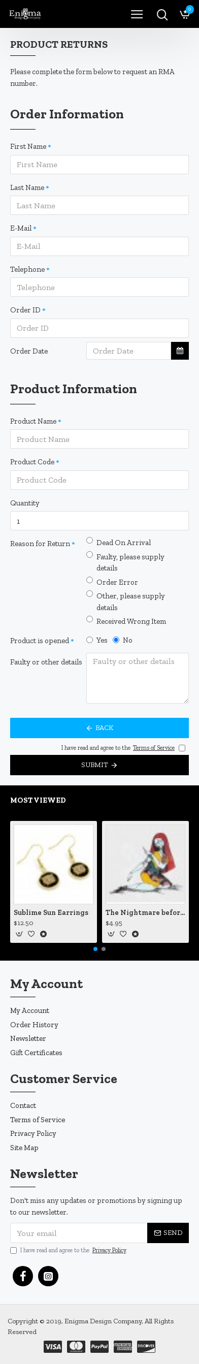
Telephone (27, 269)
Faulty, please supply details (125, 562)
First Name (28, 146)
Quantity (25, 502)
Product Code (32, 461)
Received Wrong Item (126, 621)
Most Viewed (38, 800)
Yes (97, 640)
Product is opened (39, 640)
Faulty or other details (46, 662)
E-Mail (20, 228)
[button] (95, 949)
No (122, 640)
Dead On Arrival (118, 542)
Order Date (29, 351)
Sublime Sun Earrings (51, 912)
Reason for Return (40, 543)
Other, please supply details (125, 601)
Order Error (112, 582)
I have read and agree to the (69, 1250)
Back (104, 727)
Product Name (33, 421)
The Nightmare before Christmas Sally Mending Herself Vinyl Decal (145, 912)
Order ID (25, 309)
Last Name (27, 187)
